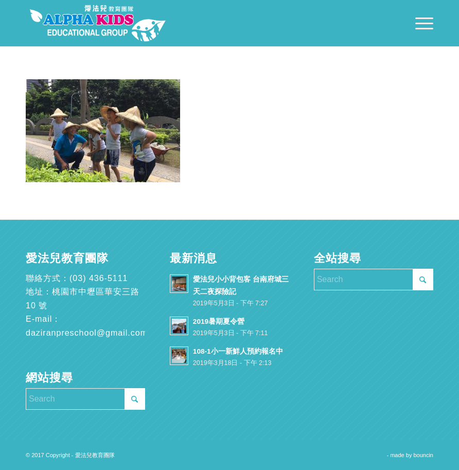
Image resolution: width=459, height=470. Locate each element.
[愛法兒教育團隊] (98, 23)
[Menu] (419, 23)
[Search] (85, 399)
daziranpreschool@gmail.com (87, 332)
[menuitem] (419, 23)
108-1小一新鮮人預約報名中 (238, 351)
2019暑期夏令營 (218, 321)
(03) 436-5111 (98, 278)
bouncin (423, 455)
